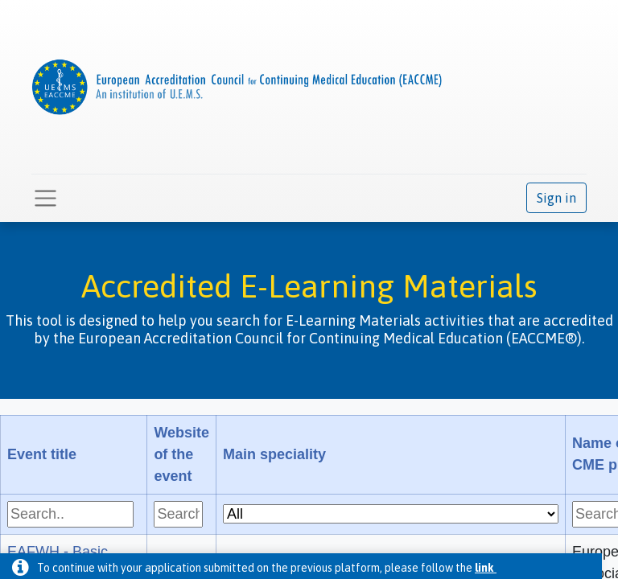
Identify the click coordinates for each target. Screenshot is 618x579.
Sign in (556, 198)
